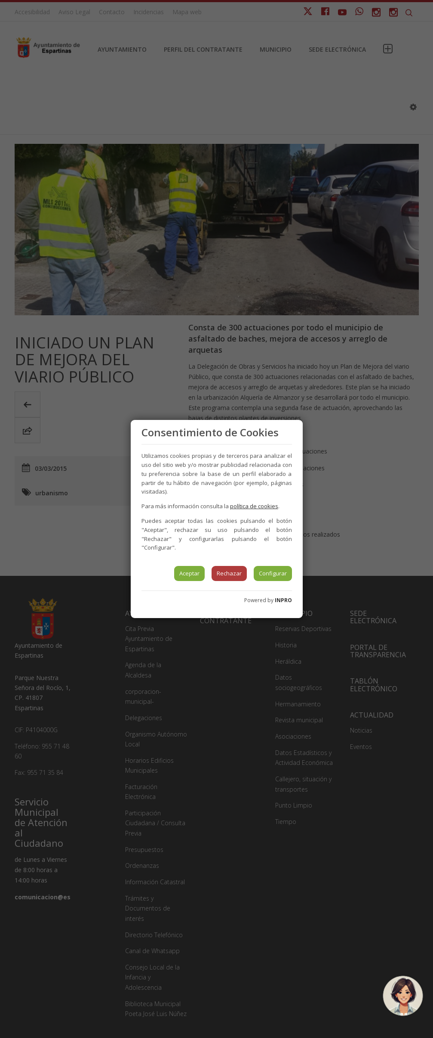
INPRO (283, 600)
